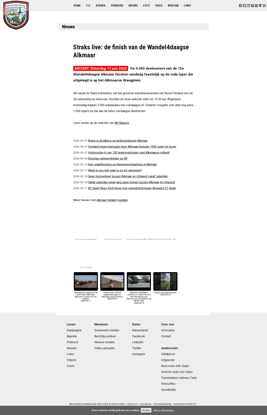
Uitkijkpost (168, 354)
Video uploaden (104, 348)
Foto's (71, 366)
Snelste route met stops (177, 372)
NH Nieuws (121, 123)
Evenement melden (106, 330)
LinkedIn (137, 342)
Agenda (101, 5)
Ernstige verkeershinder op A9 (107, 158)
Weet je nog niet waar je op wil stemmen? (115, 170)
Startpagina (74, 330)
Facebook (138, 336)
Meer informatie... (164, 410)
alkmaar (102, 200)
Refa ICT (191, 404)
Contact (166, 336)
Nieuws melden (104, 342)
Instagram (138, 354)
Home (77, 5)
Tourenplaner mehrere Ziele (179, 378)
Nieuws (133, 5)
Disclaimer (145, 404)
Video (159, 5)
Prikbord (117, 5)
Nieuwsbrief (140, 330)
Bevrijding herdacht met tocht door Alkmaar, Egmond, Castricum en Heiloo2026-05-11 (86, 295)
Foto (146, 5)
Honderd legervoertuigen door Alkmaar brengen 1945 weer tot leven (132, 146)
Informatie (167, 330)
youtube (122, 200)
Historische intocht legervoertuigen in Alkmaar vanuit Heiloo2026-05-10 (112, 294)
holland (112, 200)
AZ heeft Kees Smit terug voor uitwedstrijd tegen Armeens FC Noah (132, 188)
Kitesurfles (168, 384)
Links (187, 5)
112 (88, 5)
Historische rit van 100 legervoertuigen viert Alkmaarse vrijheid (128, 152)
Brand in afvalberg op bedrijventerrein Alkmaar (118, 140)
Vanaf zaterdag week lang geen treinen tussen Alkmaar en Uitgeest (131, 182)
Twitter (136, 348)
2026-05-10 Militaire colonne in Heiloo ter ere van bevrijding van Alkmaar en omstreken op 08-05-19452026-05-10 (138, 296)
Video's (71, 360)
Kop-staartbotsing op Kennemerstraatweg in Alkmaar (122, 164)
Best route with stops (175, 366)
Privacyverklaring (162, 404)
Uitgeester (168, 360)
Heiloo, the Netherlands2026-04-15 (165, 292)
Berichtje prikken (105, 336)
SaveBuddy (168, 389)
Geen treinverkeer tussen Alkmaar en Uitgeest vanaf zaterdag (128, 176)
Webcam (173, 5)
